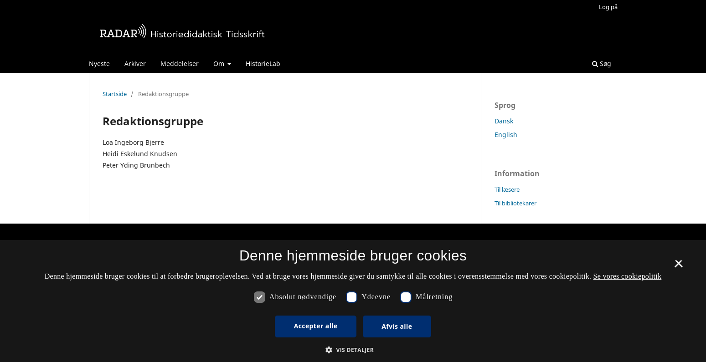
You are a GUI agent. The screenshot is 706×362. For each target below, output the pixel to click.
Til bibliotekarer (515, 203)
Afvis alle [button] (396, 326)
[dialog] (353, 301)
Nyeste (99, 63)
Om (219, 63)
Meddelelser (179, 63)
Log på (608, 7)
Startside (115, 94)
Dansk (504, 121)
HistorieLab (263, 63)
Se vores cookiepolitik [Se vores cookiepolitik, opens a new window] (627, 276)
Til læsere (507, 189)
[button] (353, 350)
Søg (601, 63)
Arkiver (135, 63)
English (506, 134)
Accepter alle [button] (316, 325)
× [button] (678, 266)
